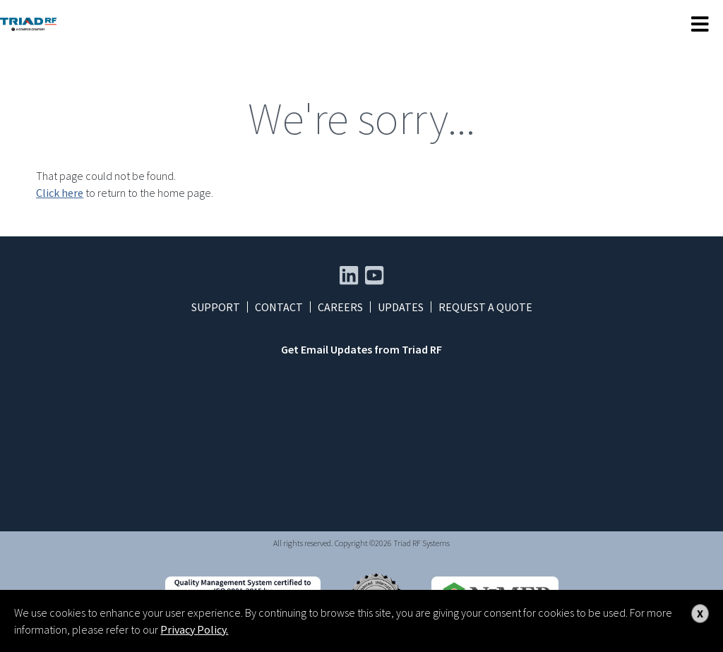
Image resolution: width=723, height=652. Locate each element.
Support (215, 307)
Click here (59, 193)
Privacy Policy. (194, 629)
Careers (340, 307)
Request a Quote (485, 307)
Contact (279, 307)
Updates (401, 307)
